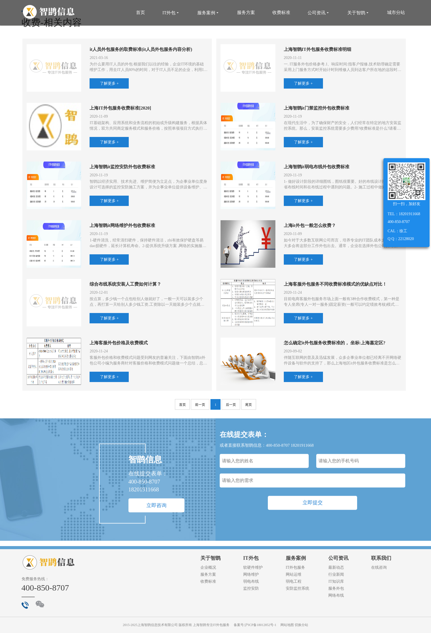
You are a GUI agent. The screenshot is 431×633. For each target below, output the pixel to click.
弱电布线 (251, 581)
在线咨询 (379, 567)
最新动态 (336, 567)
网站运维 (293, 574)
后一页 (231, 405)
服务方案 (246, 12)
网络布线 (336, 595)
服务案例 (208, 12)
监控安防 (251, 588)
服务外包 (336, 588)
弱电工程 (293, 581)
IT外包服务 (295, 567)
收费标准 (281, 12)
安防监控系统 (297, 588)
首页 (140, 12)
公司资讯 (319, 12)
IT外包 (171, 12)
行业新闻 (336, 574)
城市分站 (396, 12)
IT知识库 (336, 581)
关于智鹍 (358, 12)
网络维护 (251, 574)
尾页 (248, 405)
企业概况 (208, 567)
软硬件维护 (253, 567)
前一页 (200, 405)
